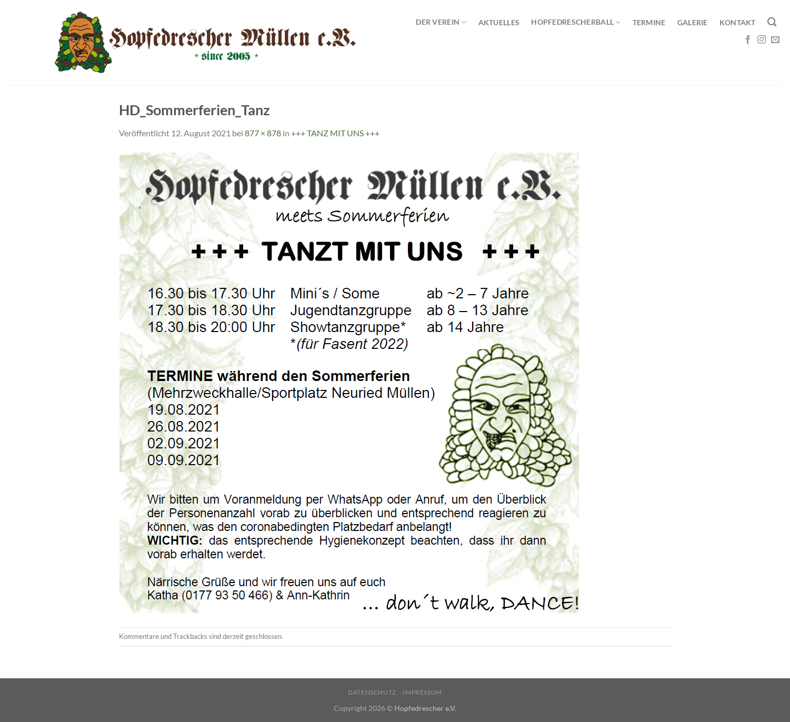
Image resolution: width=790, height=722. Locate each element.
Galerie (692, 22)
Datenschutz (372, 692)
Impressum (422, 692)
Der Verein (441, 22)
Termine (649, 22)
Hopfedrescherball (576, 22)
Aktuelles (499, 22)
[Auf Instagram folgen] (761, 40)
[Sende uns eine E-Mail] (775, 40)
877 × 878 (263, 133)
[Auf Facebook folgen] (748, 40)
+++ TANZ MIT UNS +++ (335, 133)
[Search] (771, 22)
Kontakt (737, 22)
